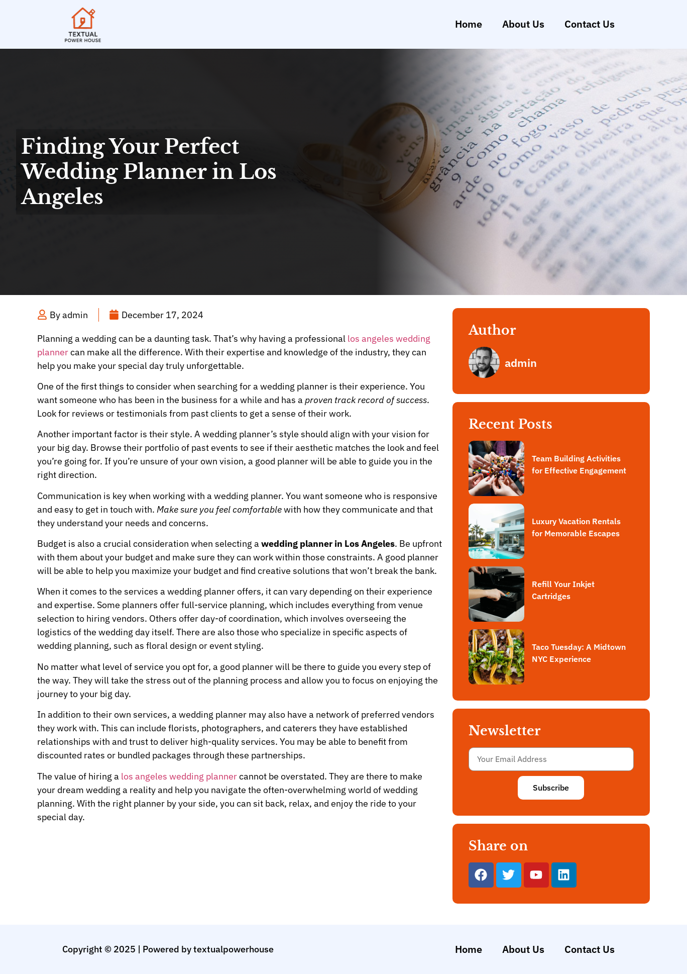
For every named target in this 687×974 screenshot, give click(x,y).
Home (468, 24)
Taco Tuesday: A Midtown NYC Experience (579, 653)
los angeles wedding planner (179, 776)
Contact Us (589, 24)
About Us (523, 24)
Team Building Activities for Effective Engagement (579, 464)
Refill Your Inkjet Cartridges (563, 590)
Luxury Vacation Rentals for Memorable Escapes (576, 527)
